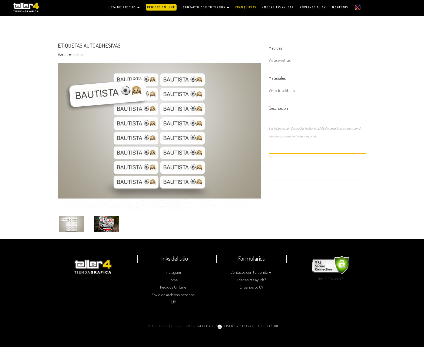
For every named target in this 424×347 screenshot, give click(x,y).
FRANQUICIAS (245, 7)
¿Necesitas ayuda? (251, 279)
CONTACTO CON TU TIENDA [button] (206, 7)
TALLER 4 (204, 326)
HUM (173, 302)
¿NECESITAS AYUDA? (277, 7)
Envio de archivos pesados (173, 294)
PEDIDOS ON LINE (161, 7)
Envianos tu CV (251, 287)
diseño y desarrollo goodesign (246, 326)
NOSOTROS (340, 7)
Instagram (173, 272)
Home (173, 279)
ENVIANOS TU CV (313, 7)
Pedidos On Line (173, 287)
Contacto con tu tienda (250, 272)
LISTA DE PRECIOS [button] (124, 7)
